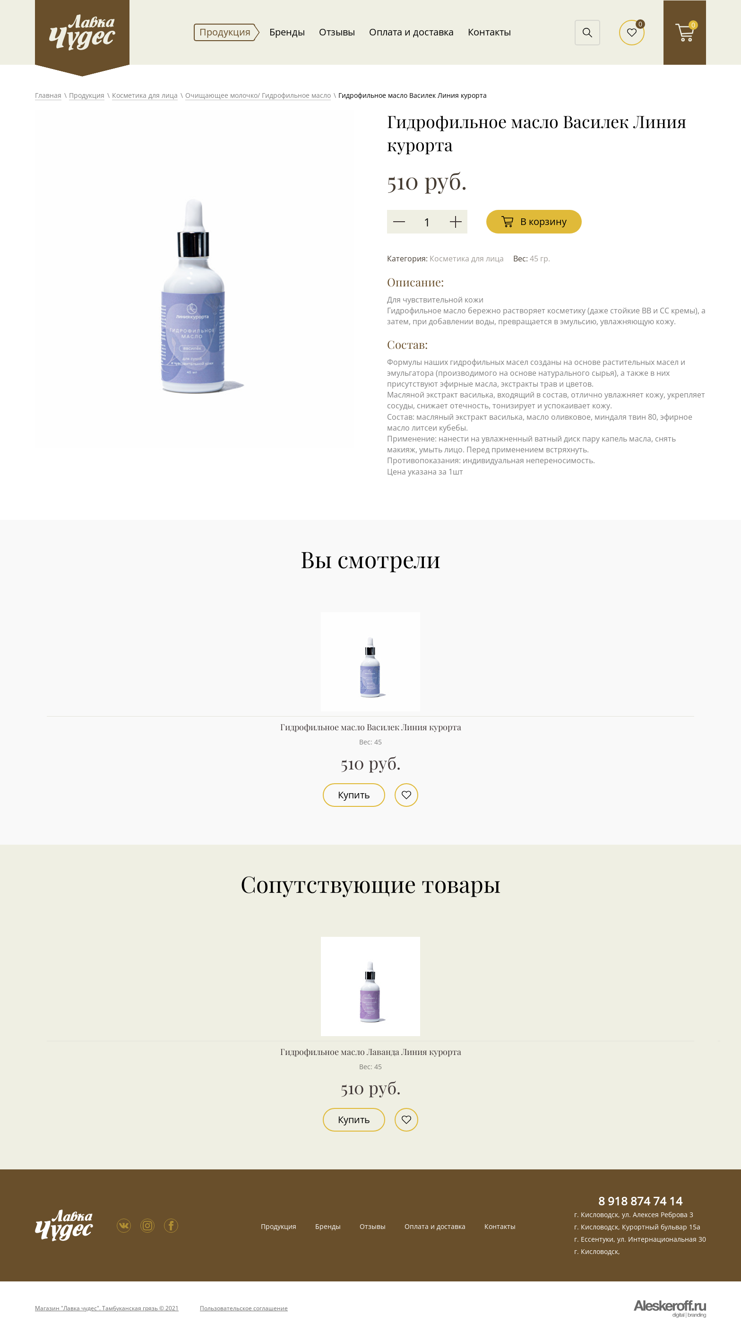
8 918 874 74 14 (640, 1201)
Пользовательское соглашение (244, 1308)
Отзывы (337, 32)
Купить (354, 794)
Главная (48, 95)
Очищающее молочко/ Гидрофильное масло (258, 95)
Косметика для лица (145, 95)
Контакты (489, 32)
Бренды (287, 32)
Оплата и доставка (411, 32)
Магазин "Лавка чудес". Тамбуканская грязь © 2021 (107, 1308)
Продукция (224, 32)
